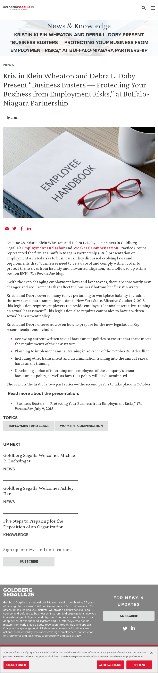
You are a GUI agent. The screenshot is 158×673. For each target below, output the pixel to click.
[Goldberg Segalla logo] (18, 8)
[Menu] (151, 8)
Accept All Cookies (110, 666)
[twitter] (14, 228)
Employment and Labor (43, 247)
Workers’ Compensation (95, 247)
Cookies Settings (16, 666)
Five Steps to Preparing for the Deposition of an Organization (33, 523)
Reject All (139, 666)
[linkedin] (29, 228)
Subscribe (29, 561)
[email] (7, 228)
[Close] (151, 654)
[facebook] (22, 228)
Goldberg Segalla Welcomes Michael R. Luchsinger (39, 458)
